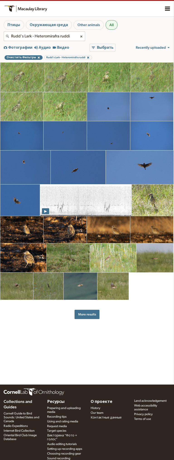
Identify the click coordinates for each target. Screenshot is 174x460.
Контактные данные (106, 417)
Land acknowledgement (150, 400)
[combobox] (44, 36)
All (111, 25)
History (95, 408)
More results (87, 314)
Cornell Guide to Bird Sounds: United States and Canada (21, 417)
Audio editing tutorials (62, 444)
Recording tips (57, 416)
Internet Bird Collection (19, 430)
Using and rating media (62, 421)
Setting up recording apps (64, 448)
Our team (97, 412)
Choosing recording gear (64, 453)
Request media (57, 426)
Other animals (88, 25)
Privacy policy (143, 414)
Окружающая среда (49, 25)
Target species (56, 430)
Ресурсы (56, 402)
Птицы (13, 25)
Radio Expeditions (16, 426)
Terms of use (142, 419)
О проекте (101, 402)
